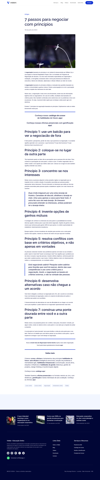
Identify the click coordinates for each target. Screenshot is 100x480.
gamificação (36, 378)
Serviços (55, 2)
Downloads (55, 453)
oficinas (39, 358)
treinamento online (58, 385)
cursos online (38, 385)
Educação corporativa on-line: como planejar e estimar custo (84, 418)
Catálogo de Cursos (79, 447)
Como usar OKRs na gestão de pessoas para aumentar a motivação (55, 418)
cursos (33, 358)
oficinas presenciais (44, 375)
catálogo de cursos (57, 115)
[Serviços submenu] (58, 2)
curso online (28, 385)
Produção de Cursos (79, 453)
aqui (60, 118)
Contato (55, 456)
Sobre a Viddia (56, 444)
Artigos (27, 14)
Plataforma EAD (78, 444)
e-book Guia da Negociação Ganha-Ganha (43, 342)
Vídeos (54, 450)
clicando (59, 345)
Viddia (67, 385)
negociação (29, 72)
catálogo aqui (40, 371)
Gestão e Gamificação (79, 450)
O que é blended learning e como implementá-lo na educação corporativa (24, 419)
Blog (54, 447)
